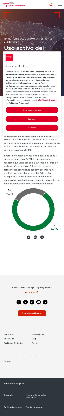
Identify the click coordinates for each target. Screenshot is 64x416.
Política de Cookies (48, 100)
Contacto (8, 361)
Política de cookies (13, 407)
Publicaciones (38, 334)
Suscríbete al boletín (32, 313)
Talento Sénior (10, 339)
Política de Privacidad (18, 103)
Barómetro (9, 334)
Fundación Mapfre (14, 383)
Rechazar (32, 119)
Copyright (8, 395)
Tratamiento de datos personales (36, 396)
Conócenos (30, 292)
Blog (34, 339)
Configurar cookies (32, 110)
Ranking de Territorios (13, 343)
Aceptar (32, 127)
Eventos (35, 343)
